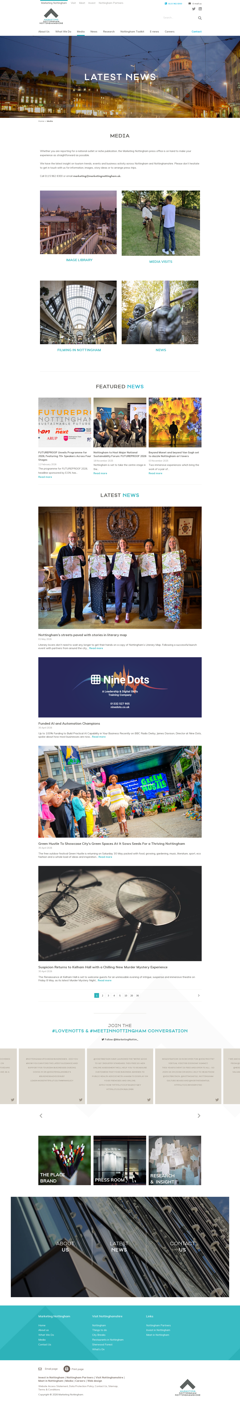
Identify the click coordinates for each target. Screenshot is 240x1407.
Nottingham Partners (111, 2)
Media (81, 31)
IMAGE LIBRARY (79, 260)
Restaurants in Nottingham (108, 1339)
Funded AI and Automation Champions (69, 723)
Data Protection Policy (81, 1386)
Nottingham (99, 1325)
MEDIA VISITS (160, 261)
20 (131, 995)
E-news (154, 31)
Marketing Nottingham (54, 2)
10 (125, 995)
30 (137, 995)
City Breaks (99, 1334)
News (93, 31)
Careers (169, 31)
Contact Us (44, 1344)
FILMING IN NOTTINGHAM (79, 350)
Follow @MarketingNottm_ (120, 1039)
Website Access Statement (53, 1386)
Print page (74, 1369)
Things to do (99, 1330)
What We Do (63, 31)
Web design (94, 1380)
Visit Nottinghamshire (109, 1377)
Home (41, 121)
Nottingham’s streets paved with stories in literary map (82, 635)
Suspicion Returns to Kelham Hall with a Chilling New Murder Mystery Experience (103, 967)
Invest (92, 2)
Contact (197, 31)
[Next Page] (198, 995)
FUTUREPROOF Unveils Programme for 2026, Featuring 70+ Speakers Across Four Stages (64, 456)
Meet (82, 2)
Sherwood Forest (102, 1344)
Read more (45, 476)
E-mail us (195, 3)
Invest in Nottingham (158, 1330)
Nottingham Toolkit (132, 31)
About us (43, 1330)
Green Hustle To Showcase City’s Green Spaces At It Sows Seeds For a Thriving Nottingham (111, 843)
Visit (73, 2)
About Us (44, 31)
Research (109, 31)
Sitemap (113, 1386)
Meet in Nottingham (157, 1334)
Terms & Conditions (49, 1389)
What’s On (98, 1349)
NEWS (161, 350)
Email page (48, 1368)
